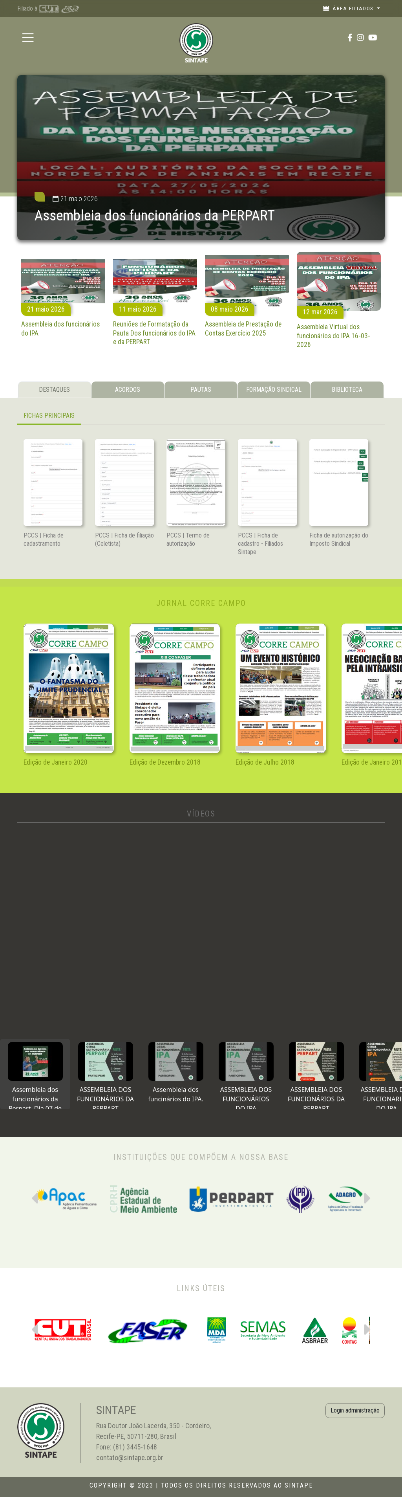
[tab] (35, 1074)
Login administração (355, 1410)
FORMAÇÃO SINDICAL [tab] (274, 389)
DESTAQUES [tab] (54, 389)
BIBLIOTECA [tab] (347, 389)
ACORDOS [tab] (127, 389)
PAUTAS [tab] (200, 389)
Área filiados (349, 8)
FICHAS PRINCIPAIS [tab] (49, 415)
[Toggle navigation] (27, 37)
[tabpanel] (201, 416)
